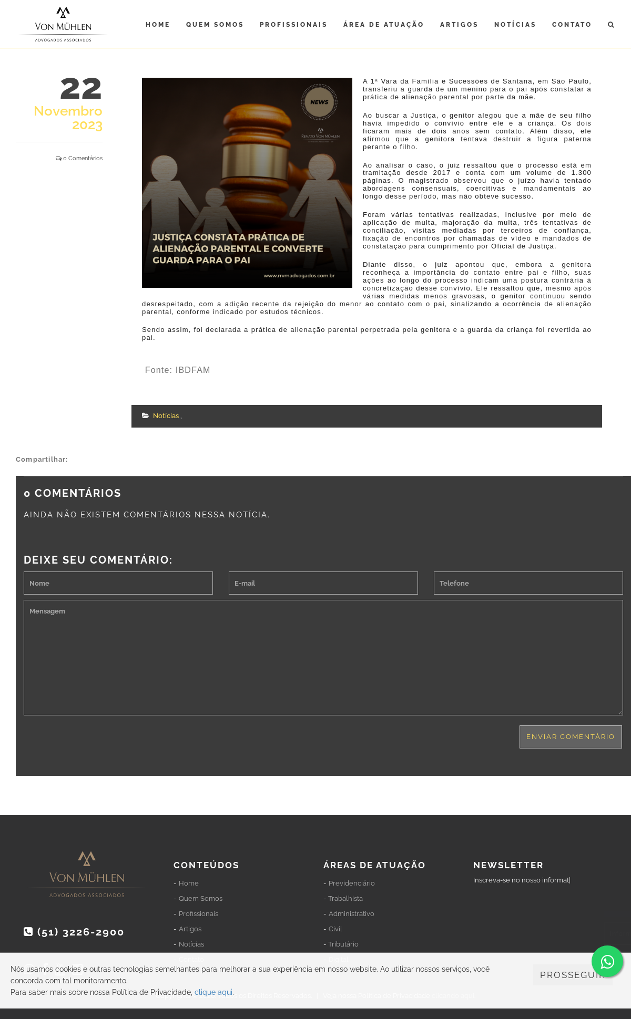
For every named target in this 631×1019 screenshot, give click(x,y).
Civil (335, 929)
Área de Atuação (383, 24)
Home (158, 24)
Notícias (515, 24)
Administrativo (351, 914)
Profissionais (294, 24)
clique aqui (213, 992)
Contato (572, 24)
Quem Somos (215, 24)
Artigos (459, 24)
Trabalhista (345, 898)
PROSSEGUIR (573, 975)
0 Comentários (83, 158)
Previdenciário (352, 883)
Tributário (343, 944)
